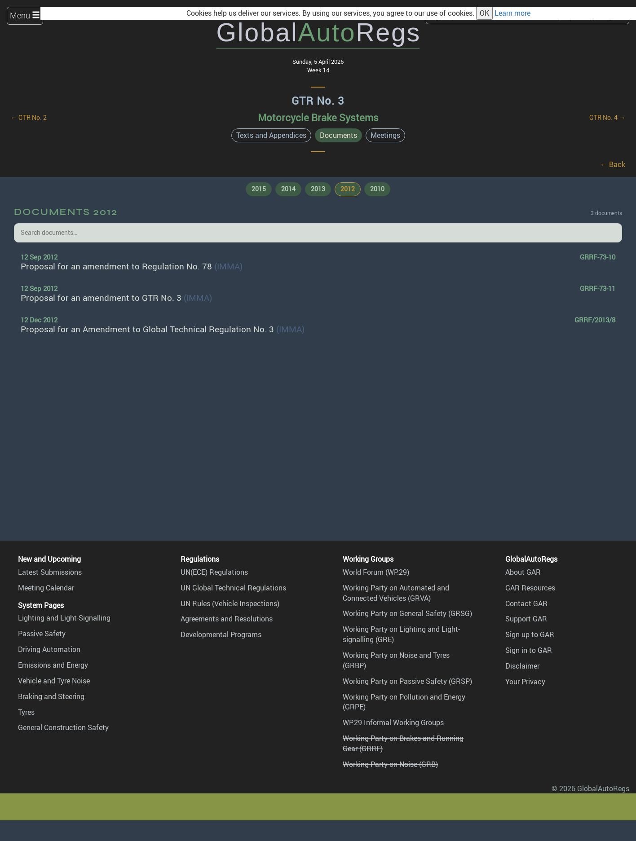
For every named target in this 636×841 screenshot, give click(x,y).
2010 (377, 189)
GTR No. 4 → (607, 117)
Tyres (26, 712)
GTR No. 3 (318, 100)
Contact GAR (526, 603)
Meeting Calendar (46, 588)
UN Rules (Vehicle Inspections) (230, 603)
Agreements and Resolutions (227, 619)
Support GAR (526, 619)
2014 (288, 189)
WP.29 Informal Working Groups (393, 722)
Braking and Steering (51, 696)
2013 (318, 189)
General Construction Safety (63, 727)
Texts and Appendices (271, 135)
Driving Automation (49, 649)
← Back (612, 164)
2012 (347, 189)
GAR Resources (530, 588)
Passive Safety (42, 633)
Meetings (385, 135)
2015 (259, 189)
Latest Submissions (50, 572)
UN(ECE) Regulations (214, 572)
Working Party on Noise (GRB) (390, 764)
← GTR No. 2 (29, 117)
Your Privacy (525, 682)
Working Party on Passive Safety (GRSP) (407, 681)
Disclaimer (522, 666)
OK (484, 13)
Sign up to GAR (529, 634)
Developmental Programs (221, 634)
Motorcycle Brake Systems (318, 117)
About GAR (523, 572)
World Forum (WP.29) (376, 572)
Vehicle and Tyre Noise (54, 681)
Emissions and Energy (53, 665)
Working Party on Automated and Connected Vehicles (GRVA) (396, 593)
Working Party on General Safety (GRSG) (407, 613)
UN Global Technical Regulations (233, 588)
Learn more (512, 13)
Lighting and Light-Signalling (64, 618)
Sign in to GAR (528, 650)
